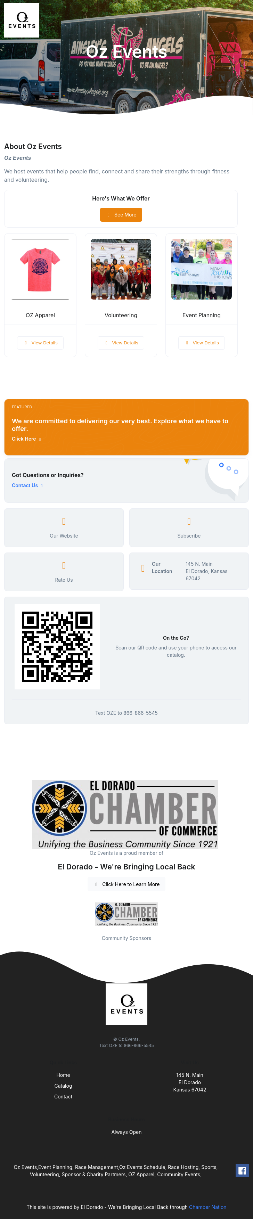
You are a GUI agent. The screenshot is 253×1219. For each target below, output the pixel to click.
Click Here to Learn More (126, 884)
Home (63, 1075)
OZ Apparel (40, 315)
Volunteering (121, 315)
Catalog (63, 1086)
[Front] (23, 20)
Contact (63, 1096)
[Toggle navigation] (242, 20)
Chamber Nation (208, 1207)
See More (121, 215)
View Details (40, 342)
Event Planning (201, 315)
